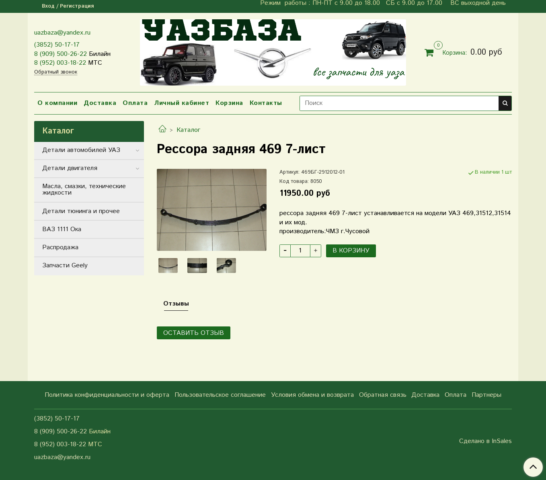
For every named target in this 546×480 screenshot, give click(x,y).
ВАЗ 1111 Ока (61, 229)
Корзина (229, 103)
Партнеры (486, 395)
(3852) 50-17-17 (57, 44)
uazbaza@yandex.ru (62, 32)
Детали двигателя (69, 168)
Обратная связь (382, 395)
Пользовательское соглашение (220, 395)
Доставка (100, 103)
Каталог (188, 130)
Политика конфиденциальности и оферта (107, 395)
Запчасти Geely (65, 265)
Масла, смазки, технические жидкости (84, 189)
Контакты (266, 103)
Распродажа (60, 247)
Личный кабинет (181, 103)
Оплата (135, 103)
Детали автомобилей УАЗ (81, 150)
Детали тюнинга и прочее (81, 211)
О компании (57, 103)
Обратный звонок (55, 72)
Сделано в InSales (485, 441)
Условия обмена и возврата (312, 395)
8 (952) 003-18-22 (60, 63)
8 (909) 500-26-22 (60, 54)
